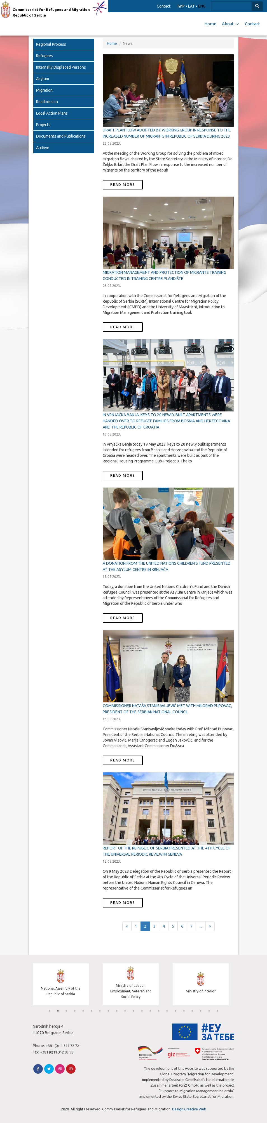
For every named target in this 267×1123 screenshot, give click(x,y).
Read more (122, 184)
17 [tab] (184, 1011)
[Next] (210, 926)
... (201, 926)
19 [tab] (200, 1011)
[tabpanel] (64, 985)
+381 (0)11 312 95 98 (56, 1052)
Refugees (44, 56)
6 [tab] (91, 1011)
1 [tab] (49, 1011)
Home (210, 23)
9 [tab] (117, 1011)
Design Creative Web (189, 1109)
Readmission (47, 101)
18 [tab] (192, 1011)
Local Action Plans (52, 113)
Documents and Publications (61, 136)
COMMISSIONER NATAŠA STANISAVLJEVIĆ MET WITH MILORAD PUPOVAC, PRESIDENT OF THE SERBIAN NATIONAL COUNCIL (167, 708)
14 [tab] (158, 1011)
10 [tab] (125, 1011)
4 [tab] (75, 1011)
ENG (201, 6)
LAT (191, 6)
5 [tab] (83, 1011)
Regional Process (51, 44)
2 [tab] (58, 1011)
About (230, 23)
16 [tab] (175, 1011)
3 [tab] (66, 1011)
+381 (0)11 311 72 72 (62, 1046)
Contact (163, 6)
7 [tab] (100, 1011)
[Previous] (127, 926)
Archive (42, 147)
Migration (44, 90)
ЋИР (181, 6)
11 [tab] (133, 1011)
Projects (43, 124)
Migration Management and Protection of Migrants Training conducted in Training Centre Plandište (164, 275)
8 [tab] (108, 1011)
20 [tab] (209, 1011)
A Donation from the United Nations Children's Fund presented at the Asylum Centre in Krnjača (167, 566)
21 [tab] (217, 1011)
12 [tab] (142, 1011)
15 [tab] (167, 1011)
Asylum (42, 79)
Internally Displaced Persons (61, 67)
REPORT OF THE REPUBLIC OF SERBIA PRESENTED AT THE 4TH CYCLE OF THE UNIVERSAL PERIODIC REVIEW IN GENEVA (167, 851)
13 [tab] (150, 1011)
